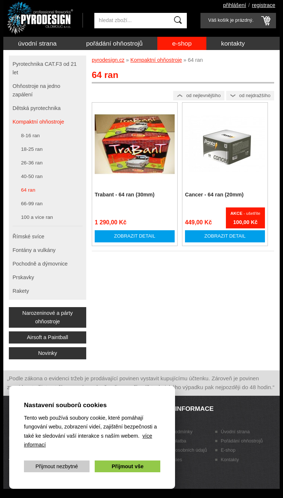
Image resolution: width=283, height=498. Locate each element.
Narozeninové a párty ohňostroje (47, 317)
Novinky (47, 353)
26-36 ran (32, 163)
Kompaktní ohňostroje (156, 60)
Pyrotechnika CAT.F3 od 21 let (45, 68)
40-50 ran (32, 176)
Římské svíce (28, 236)
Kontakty (233, 43)
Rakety (21, 291)
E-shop (182, 43)
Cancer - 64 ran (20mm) (214, 195)
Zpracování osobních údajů (179, 450)
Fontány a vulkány (34, 250)
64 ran (28, 190)
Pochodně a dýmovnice (40, 264)
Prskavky (23, 277)
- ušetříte (245, 213)
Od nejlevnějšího (203, 95)
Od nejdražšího (254, 95)
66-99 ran (32, 203)
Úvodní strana (37, 43)
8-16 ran (30, 135)
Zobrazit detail (135, 236)
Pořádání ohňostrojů (114, 43)
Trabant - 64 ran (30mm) (124, 195)
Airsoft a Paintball (47, 337)
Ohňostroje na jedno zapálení (36, 90)
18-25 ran (32, 149)
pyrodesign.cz (108, 60)
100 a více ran (37, 217)
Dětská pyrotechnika (36, 108)
